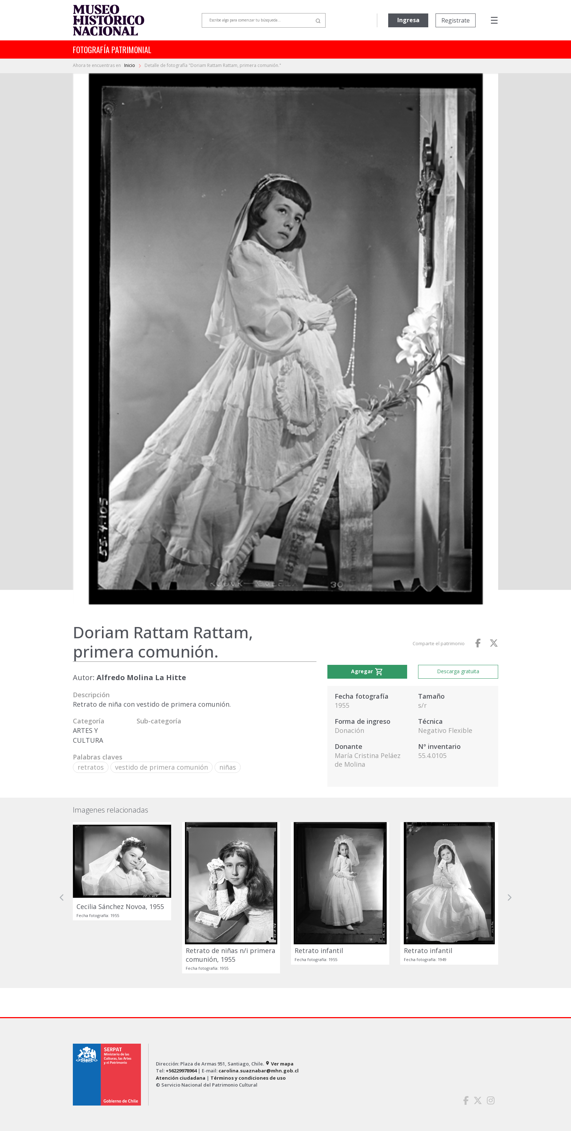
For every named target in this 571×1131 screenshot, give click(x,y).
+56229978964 (181, 1070)
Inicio (130, 65)
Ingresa (408, 20)
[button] (62, 897)
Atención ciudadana (180, 1078)
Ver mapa (279, 1063)
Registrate (455, 20)
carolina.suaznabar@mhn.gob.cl (258, 1070)
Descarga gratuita (458, 671)
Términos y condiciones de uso (248, 1078)
